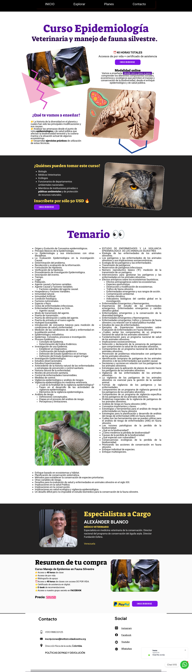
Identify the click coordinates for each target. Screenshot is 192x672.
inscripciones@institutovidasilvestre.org (65, 639)
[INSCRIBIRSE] (47, 207)
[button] (79, 4)
